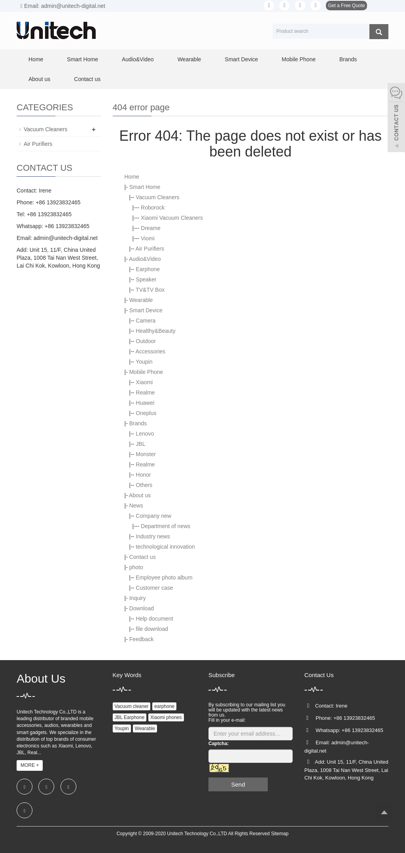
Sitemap (279, 833)
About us (39, 79)
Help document (154, 618)
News (136, 505)
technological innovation (165, 547)
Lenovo (145, 433)
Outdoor (146, 341)
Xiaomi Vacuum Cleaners (172, 218)
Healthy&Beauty (155, 331)
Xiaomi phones (166, 717)
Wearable (189, 59)
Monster (146, 454)
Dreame (151, 228)
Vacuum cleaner (132, 706)
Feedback (141, 639)
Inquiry (137, 598)
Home (35, 59)
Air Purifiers (150, 248)
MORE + (30, 765)
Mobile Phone (299, 59)
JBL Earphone (130, 717)
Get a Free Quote (346, 5)
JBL (140, 444)
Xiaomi (144, 382)
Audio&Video (138, 59)
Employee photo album (164, 577)
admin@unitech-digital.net (66, 238)
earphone (164, 706)
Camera (145, 320)
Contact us (87, 79)
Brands (348, 59)
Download (141, 608)
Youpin (144, 362)
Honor (143, 475)
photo (136, 567)
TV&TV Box (150, 290)
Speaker (146, 279)
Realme (145, 392)
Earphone (148, 269)
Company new (153, 516)
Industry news (153, 536)
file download (152, 629)
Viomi (148, 238)
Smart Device (241, 59)
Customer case (154, 588)
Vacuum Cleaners (157, 197)
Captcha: (218, 743)
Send (238, 784)
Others (144, 485)
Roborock (153, 207)
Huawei (145, 403)
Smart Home (82, 59)
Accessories (150, 351)
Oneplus (146, 413)
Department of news (165, 526)
